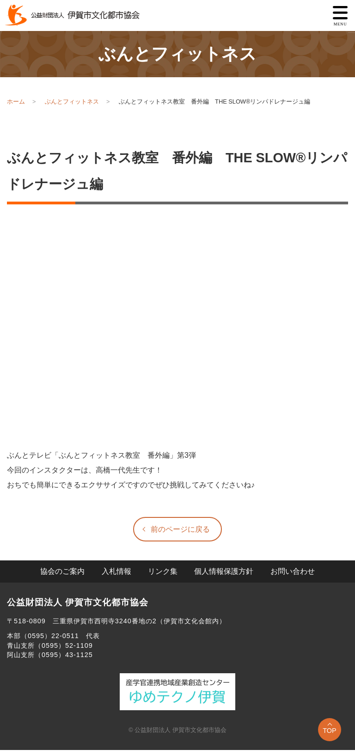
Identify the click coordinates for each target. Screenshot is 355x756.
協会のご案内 (62, 571)
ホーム (16, 101)
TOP (329, 730)
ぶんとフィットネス (72, 101)
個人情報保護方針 (223, 571)
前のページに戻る (180, 529)
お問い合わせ (292, 571)
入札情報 (116, 571)
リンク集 (163, 571)
